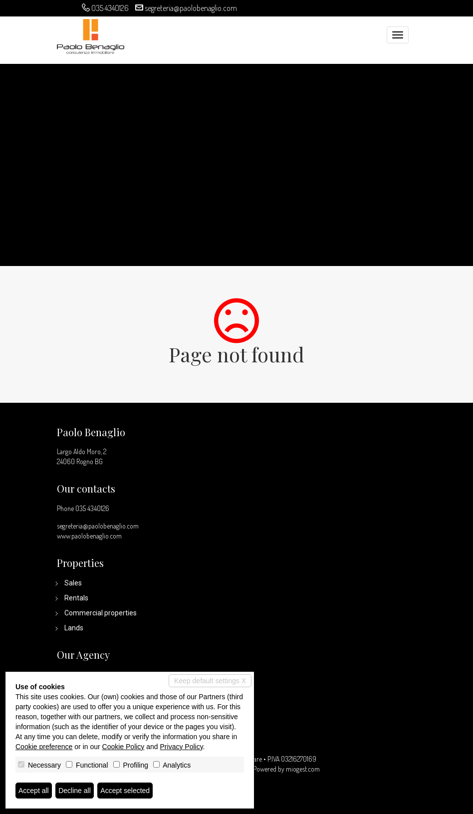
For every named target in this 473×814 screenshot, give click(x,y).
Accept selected (125, 791)
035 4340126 (110, 8)
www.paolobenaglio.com (89, 536)
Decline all (74, 791)
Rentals (76, 598)
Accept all (33, 791)
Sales (73, 583)
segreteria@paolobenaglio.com (191, 8)
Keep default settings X (210, 681)
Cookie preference (43, 747)
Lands (73, 628)
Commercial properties (100, 613)
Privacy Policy (181, 747)
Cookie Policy (123, 747)
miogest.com (303, 769)
